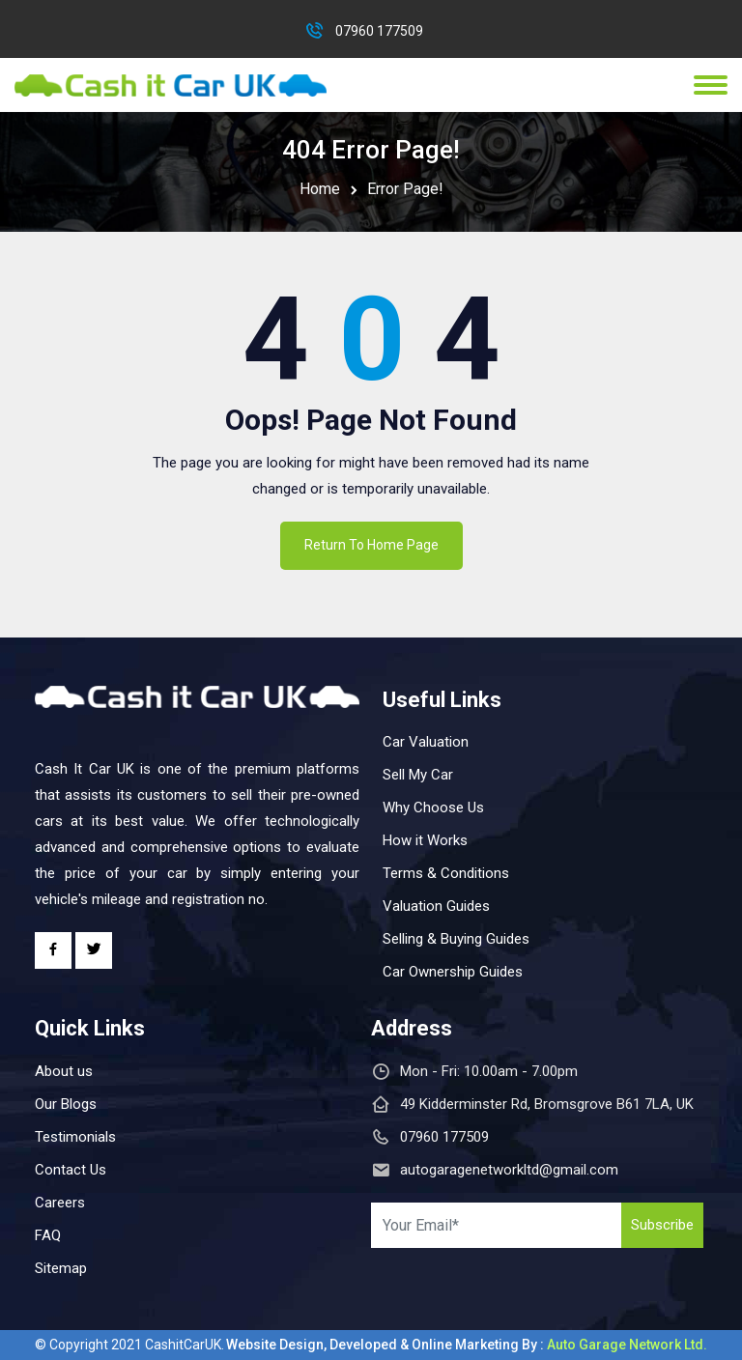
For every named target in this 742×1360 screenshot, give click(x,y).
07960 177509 (379, 31)
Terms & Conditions (446, 873)
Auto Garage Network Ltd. (627, 1344)
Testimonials (75, 1137)
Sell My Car (418, 774)
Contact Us (70, 1169)
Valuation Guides (436, 906)
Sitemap (61, 1268)
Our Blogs (66, 1104)
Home (320, 189)
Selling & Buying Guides (456, 939)
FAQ (48, 1235)
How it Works (425, 840)
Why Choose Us (433, 807)
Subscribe (662, 1224)
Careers (60, 1202)
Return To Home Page (371, 544)
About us (64, 1071)
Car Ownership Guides (453, 971)
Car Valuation (426, 742)
